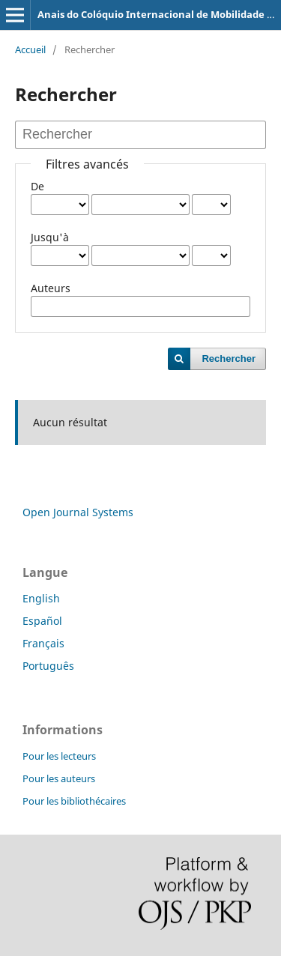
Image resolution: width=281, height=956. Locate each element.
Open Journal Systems (77, 512)
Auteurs (50, 288)
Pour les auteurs (58, 778)
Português (48, 666)
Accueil (30, 49)
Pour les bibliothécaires (74, 801)
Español (42, 621)
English (41, 598)
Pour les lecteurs (59, 756)
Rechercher (229, 358)
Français (43, 643)
